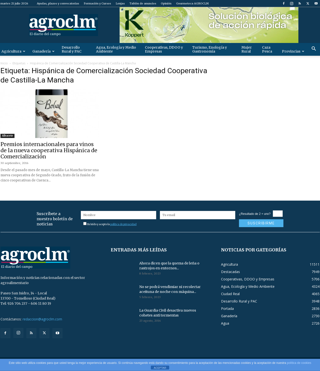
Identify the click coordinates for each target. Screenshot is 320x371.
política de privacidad (123, 224)
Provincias (293, 51)
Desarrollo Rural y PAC (72, 49)
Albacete (7, 135)
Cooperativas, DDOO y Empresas (164, 49)
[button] (314, 49)
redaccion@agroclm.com (42, 319)
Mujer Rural (246, 49)
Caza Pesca (267, 49)
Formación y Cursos (97, 3)
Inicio (4, 63)
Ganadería (43, 51)
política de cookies (299, 363)
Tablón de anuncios (142, 3)
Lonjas (120, 3)
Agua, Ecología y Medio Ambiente (116, 49)
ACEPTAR (160, 367)
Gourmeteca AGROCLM (192, 3)
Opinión (166, 3)
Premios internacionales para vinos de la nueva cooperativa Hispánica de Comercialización (48, 150)
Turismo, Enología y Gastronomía (209, 49)
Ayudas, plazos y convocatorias (58, 3)
